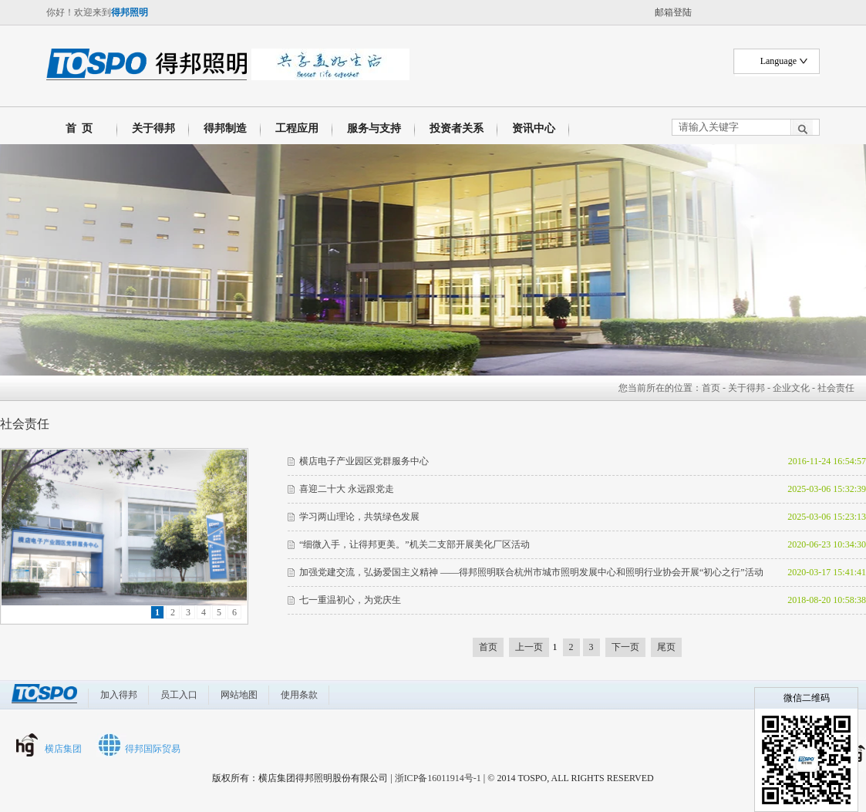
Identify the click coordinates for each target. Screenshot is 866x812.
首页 (711, 387)
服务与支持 (374, 128)
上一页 (529, 647)
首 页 (76, 128)
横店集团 (63, 748)
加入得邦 (118, 694)
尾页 (666, 647)
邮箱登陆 (673, 12)
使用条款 (299, 694)
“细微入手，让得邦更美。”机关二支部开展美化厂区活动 (414, 544)
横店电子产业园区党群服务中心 (364, 461)
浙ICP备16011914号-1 (438, 778)
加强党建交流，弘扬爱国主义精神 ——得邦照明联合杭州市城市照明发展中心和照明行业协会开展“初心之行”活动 (531, 572)
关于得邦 (153, 128)
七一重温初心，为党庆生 (350, 600)
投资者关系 (457, 128)
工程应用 (296, 128)
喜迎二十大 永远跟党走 (346, 488)
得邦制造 (225, 128)
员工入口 (178, 694)
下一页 (625, 647)
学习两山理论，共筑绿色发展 (359, 516)
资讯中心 (533, 128)
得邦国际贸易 (152, 748)
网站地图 (239, 694)
